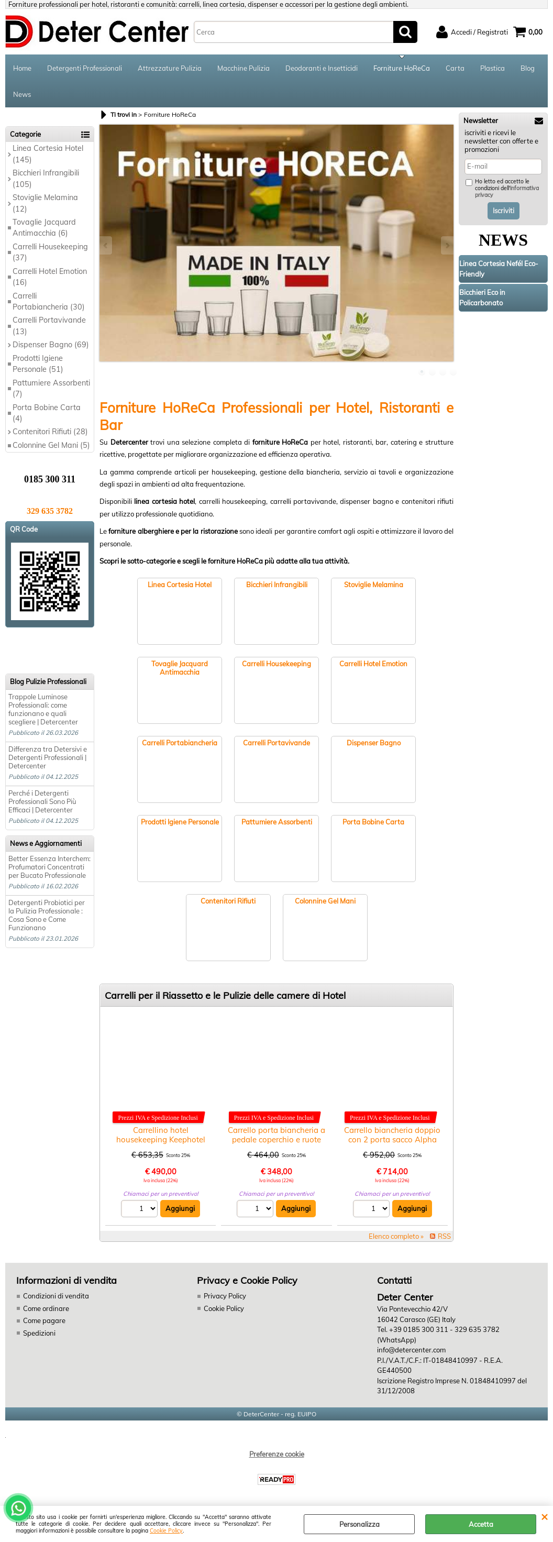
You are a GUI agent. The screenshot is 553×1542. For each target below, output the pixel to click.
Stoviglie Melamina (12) (45, 203)
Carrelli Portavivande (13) (49, 325)
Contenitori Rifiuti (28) (50, 431)
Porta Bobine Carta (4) (47, 413)
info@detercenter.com (411, 1350)
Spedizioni (39, 1333)
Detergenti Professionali (84, 68)
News (22, 94)
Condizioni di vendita (56, 1296)
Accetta (481, 1524)
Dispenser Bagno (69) (51, 344)
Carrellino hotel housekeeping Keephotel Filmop (160, 1139)
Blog (528, 68)
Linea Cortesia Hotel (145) (48, 154)
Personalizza (359, 1524)
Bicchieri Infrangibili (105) (46, 178)
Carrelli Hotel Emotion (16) (50, 277)
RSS (444, 1236)
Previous (106, 245)
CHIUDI (544, 1516)
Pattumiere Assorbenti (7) (51, 388)
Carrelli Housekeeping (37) (50, 252)
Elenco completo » (396, 1236)
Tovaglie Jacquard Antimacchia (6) (44, 227)
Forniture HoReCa (401, 68)
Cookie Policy (166, 1530)
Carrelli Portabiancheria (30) (49, 301)
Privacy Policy (225, 1296)
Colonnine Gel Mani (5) (51, 445)
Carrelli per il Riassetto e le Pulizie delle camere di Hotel (225, 995)
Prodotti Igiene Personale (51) (38, 364)
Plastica (492, 68)
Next (447, 245)
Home (22, 68)
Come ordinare (46, 1308)
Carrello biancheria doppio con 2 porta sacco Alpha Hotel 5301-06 (392, 1139)
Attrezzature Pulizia (170, 68)
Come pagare (44, 1320)
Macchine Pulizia (243, 68)
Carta (455, 68)
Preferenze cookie (276, 1454)
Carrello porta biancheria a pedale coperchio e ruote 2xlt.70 (276, 1139)
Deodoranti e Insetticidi (321, 68)
